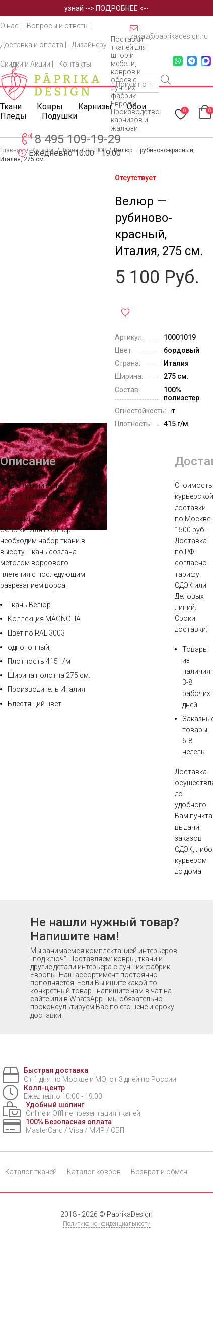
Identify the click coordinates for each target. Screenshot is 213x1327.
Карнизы (95, 106)
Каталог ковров (94, 1172)
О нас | (11, 26)
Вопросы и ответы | (59, 26)
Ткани (11, 106)
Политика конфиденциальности (107, 1223)
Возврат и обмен (159, 1172)
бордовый (181, 350)
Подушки (59, 116)
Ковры (50, 106)
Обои (136, 106)
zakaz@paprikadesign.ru (169, 32)
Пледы (13, 116)
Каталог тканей (31, 1172)
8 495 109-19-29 (78, 139)
